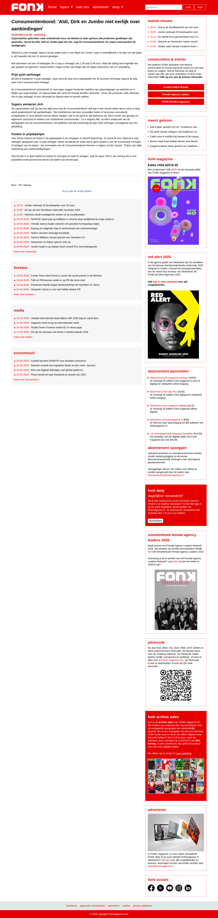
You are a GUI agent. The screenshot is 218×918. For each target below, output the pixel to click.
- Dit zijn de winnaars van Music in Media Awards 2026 (52, 332)
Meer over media (23, 337)
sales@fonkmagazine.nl (160, 866)
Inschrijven (155, 520)
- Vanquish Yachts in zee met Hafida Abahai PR (48, 289)
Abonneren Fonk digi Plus (163, 391)
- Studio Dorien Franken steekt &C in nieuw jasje (49, 327)
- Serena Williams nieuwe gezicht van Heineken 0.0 (50, 237)
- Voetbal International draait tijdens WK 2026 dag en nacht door (57, 318)
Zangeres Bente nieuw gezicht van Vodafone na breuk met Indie (184, 146)
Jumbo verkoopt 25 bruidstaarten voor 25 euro (182, 32)
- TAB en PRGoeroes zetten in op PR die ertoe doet (50, 280)
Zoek (188, 7)
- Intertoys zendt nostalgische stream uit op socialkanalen (50, 214)
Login (200, 7)
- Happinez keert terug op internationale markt (47, 322)
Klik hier (165, 860)
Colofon (126, 905)
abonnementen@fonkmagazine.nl (166, 475)
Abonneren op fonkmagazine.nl (166, 419)
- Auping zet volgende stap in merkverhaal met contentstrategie (56, 228)
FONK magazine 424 (172, 660)
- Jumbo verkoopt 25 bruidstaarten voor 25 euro (45, 205)
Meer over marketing (25, 251)
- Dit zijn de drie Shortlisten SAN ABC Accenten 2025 (48, 210)
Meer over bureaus (24, 294)
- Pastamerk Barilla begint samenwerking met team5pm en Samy (57, 284)
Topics (64, 7)
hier (197, 503)
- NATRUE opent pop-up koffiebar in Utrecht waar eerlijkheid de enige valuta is (65, 219)
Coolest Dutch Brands (175, 87)
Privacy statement (142, 905)
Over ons (82, 7)
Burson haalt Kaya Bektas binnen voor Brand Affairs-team (180, 141)
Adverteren (100, 7)
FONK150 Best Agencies (176, 101)
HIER (174, 169)
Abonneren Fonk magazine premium (169, 377)
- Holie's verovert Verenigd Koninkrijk (42, 233)
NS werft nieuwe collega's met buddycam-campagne (177, 131)
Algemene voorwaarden (92, 905)
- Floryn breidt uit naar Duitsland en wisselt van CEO (51, 374)
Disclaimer (71, 905)
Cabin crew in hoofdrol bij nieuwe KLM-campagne (176, 136)
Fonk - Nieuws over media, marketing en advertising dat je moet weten (28, 7)
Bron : (14, 185)
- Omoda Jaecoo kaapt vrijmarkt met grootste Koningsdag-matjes (57, 223)
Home (52, 7)
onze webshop (184, 753)
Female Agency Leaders (176, 94)
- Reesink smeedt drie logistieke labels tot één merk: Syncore (55, 365)
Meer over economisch (26, 379)
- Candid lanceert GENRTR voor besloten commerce (51, 360)
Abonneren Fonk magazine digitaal (168, 405)
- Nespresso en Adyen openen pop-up (43, 242)
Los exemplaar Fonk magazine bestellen (171, 433)
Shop (116, 7)
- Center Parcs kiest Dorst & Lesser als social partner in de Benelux (59, 275)
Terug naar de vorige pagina (76, 191)
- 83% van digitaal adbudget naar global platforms (49, 370)
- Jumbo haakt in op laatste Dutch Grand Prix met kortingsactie (56, 246)
